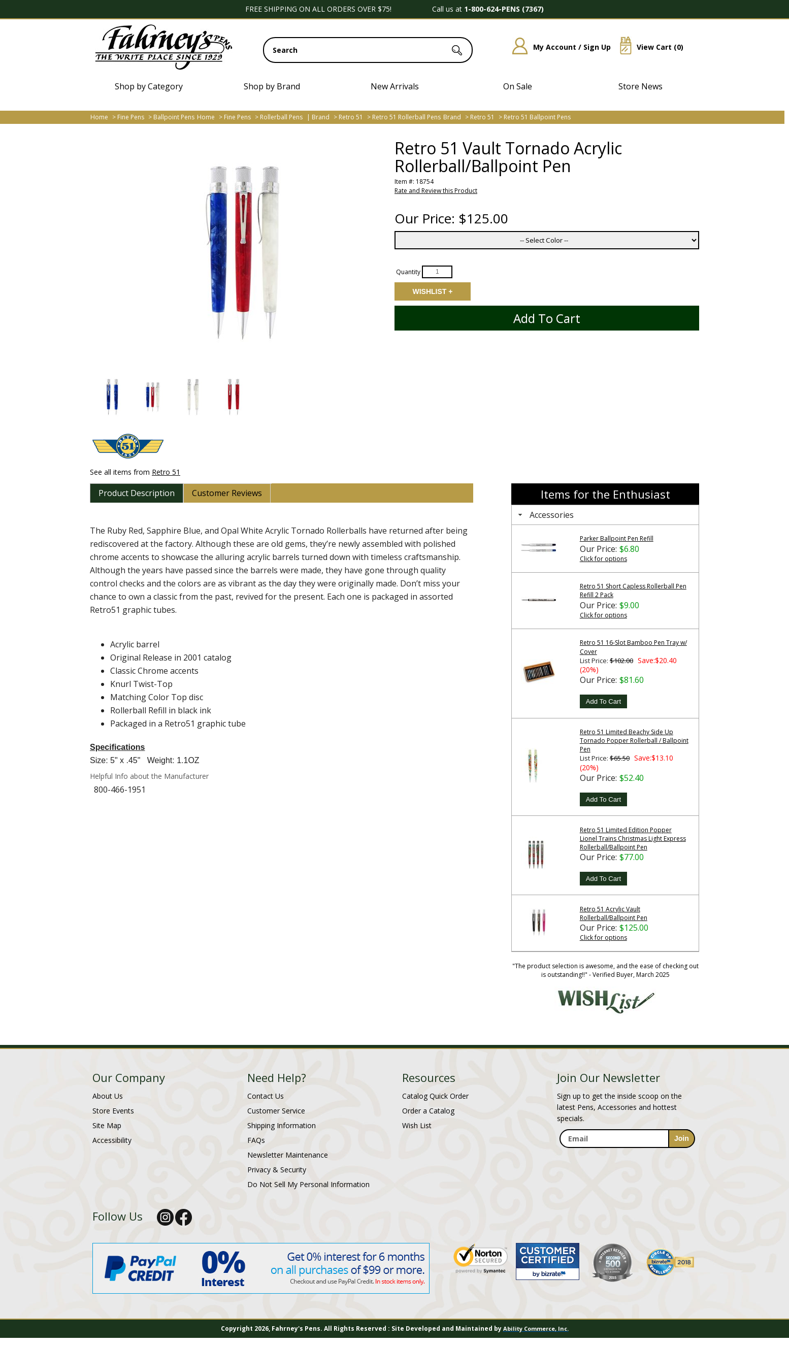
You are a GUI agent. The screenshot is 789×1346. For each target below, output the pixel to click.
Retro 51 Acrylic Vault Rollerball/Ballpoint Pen (613, 913)
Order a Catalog (428, 1110)
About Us (107, 1096)
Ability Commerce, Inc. (536, 1328)
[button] (111, 397)
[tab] (136, 493)
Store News (640, 86)
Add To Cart (603, 701)
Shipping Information (281, 1125)
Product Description (136, 493)
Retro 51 (351, 117)
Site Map (106, 1125)
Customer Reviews (227, 493)
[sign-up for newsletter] (681, 1138)
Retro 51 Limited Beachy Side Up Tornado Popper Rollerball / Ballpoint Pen (634, 740)
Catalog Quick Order (435, 1096)
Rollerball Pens (281, 117)
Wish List (417, 1125)
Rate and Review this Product (435, 190)
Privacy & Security (276, 1169)
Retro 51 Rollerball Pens (406, 117)
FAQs (256, 1140)
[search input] (368, 50)
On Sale (517, 86)
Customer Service (276, 1110)
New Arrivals (395, 86)
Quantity (408, 271)
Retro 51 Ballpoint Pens (537, 117)
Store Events (113, 1110)
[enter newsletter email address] (627, 1138)
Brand (321, 117)
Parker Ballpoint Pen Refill (616, 538)
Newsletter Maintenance (287, 1155)
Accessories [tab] (545, 514)
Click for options (603, 558)
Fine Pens (130, 117)
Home (99, 117)
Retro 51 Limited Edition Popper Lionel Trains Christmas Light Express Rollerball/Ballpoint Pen (633, 838)
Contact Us (265, 1096)
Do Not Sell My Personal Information (308, 1184)
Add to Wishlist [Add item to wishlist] (432, 291)
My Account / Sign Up (558, 47)
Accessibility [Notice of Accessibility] (112, 1140)
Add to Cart (546, 318)
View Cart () (647, 47)
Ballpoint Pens (173, 117)
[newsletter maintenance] (626, 1159)
